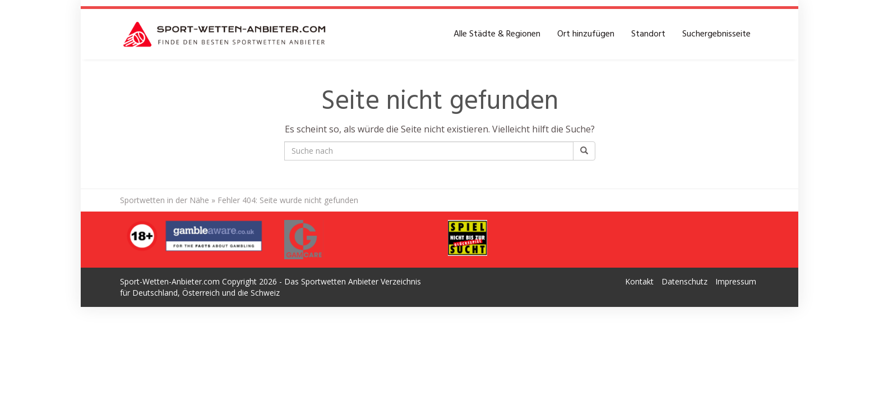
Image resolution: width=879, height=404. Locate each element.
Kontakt (639, 281)
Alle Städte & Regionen (497, 34)
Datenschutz (684, 281)
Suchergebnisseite (716, 34)
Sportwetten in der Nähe (164, 200)
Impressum (735, 281)
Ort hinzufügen (585, 34)
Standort (648, 34)
